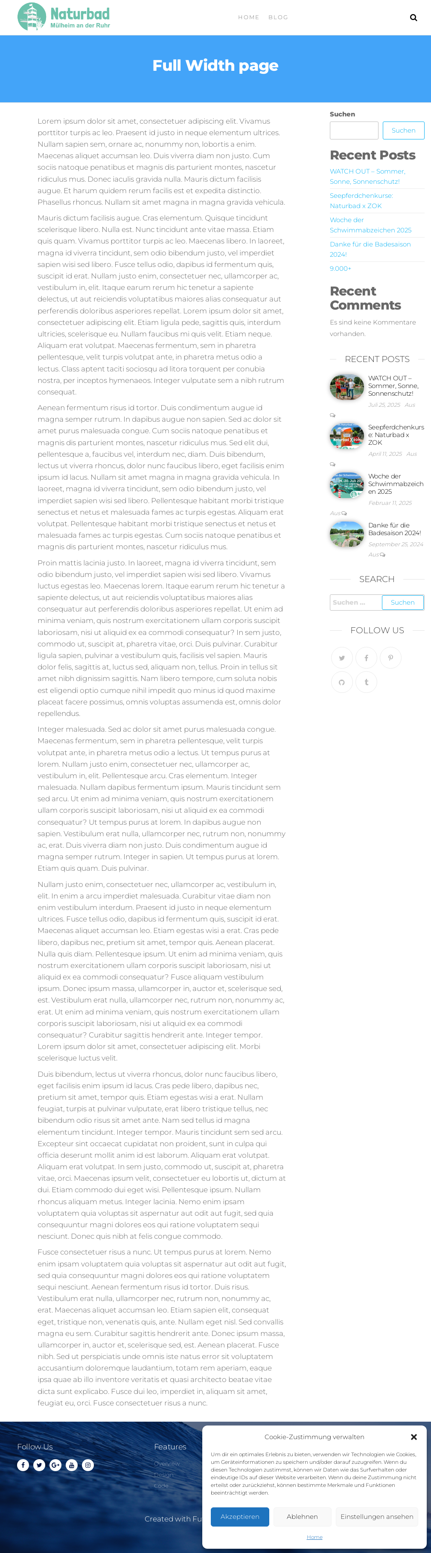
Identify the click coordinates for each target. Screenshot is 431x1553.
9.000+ (341, 268)
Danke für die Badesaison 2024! (394, 529)
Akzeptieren (240, 1516)
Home (315, 1537)
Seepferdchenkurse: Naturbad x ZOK (396, 434)
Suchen (342, 114)
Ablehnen (302, 1516)
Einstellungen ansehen (377, 1516)
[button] (414, 1437)
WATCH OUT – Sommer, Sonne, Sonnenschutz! (393, 385)
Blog (278, 17)
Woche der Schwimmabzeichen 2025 (396, 483)
